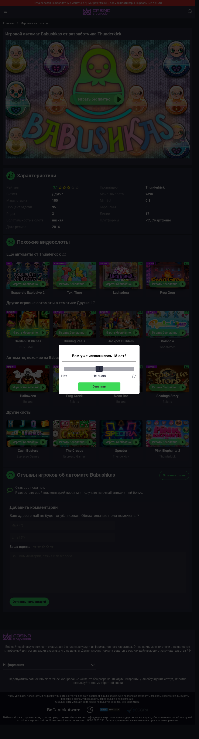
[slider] (99, 369)
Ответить (99, 386)
